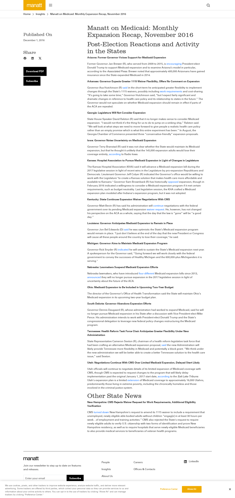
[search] (208, 5)
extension (133, 380)
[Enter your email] (45, 478)
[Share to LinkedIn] (34, 58)
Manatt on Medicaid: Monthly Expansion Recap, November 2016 (88, 14)
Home (27, 14)
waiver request (155, 209)
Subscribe (32, 81)
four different (146, 273)
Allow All (191, 490)
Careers (138, 462)
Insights (40, 14)
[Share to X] (42, 58)
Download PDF (35, 71)
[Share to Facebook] (27, 58)
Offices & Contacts (144, 469)
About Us (107, 476)
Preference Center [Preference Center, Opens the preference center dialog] (169, 490)
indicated (123, 249)
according (115, 154)
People (106, 462)
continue (158, 205)
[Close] (230, 490)
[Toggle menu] (50, 5)
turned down (101, 412)
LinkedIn (191, 461)
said (125, 87)
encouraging (174, 63)
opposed (173, 181)
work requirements (171, 91)
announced (94, 277)
